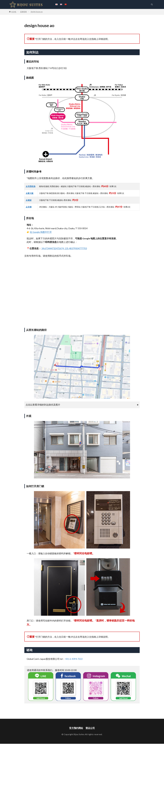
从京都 (29, 207)
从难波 (29, 200)
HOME (13, 12)
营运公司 (90, 728)
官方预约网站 (76, 728)
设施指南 (23, 12)
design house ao (37, 12)
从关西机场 (30, 186)
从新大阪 (29, 193)
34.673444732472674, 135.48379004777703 (64, 248)
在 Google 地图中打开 (41, 232)
